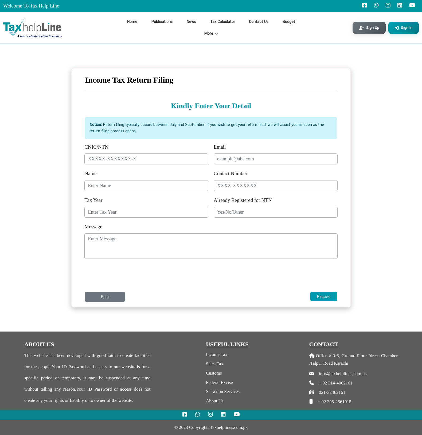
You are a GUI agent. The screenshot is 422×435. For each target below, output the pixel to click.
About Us (215, 400)
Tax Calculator (222, 22)
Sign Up (369, 27)
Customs (214, 373)
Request (324, 296)
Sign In (403, 27)
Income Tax (216, 354)
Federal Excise (219, 382)
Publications (162, 22)
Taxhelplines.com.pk (229, 427)
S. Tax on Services (223, 391)
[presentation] (125, 277)
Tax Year (93, 200)
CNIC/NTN (96, 147)
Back (105, 296)
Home (132, 22)
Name (90, 173)
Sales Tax (214, 363)
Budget (288, 22)
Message (93, 226)
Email (220, 147)
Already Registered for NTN (243, 200)
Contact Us (258, 22)
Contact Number (230, 173)
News (191, 22)
